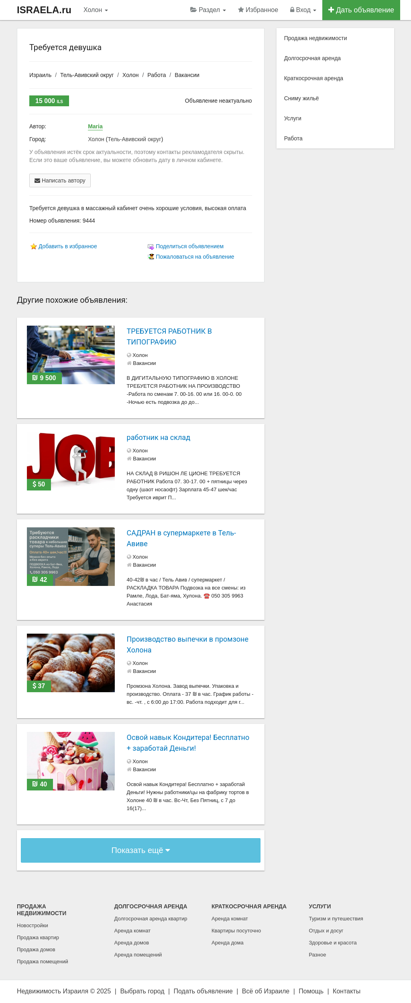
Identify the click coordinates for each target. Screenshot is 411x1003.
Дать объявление (361, 10)
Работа (156, 75)
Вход (303, 9)
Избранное (258, 9)
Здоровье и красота (333, 943)
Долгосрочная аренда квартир (150, 919)
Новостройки (32, 925)
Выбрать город (142, 991)
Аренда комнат (132, 931)
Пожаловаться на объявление (195, 256)
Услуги (292, 118)
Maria (95, 126)
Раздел (208, 9)
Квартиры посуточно (236, 931)
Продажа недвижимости (315, 38)
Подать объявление (203, 991)
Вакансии (187, 75)
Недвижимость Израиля (52, 991)
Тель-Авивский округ (87, 75)
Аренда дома (228, 943)
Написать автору (60, 180)
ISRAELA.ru (44, 9)
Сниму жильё (301, 98)
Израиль (40, 75)
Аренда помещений (138, 955)
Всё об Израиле (265, 991)
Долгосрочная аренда (312, 58)
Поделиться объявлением (190, 246)
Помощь (311, 991)
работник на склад (158, 437)
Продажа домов (36, 949)
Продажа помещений (42, 961)
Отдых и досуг (326, 931)
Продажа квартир (38, 937)
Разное (317, 955)
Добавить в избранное (68, 246)
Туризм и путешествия (336, 919)
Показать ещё (140, 850)
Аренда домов (131, 943)
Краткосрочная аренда (314, 78)
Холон (95, 9)
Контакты (346, 991)
